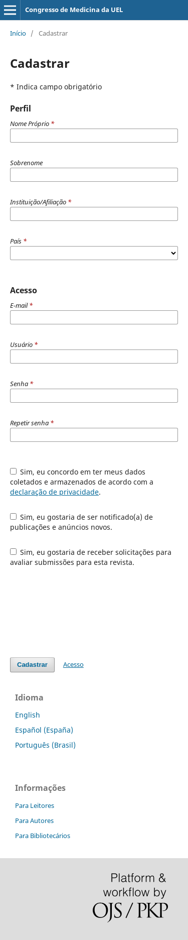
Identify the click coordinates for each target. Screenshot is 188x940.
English (27, 715)
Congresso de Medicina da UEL (74, 9)
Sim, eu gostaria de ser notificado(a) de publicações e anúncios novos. (81, 522)
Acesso (73, 664)
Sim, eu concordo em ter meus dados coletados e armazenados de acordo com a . (81, 482)
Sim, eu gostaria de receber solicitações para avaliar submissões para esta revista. (91, 557)
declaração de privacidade (54, 492)
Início (18, 33)
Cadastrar (32, 664)
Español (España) (44, 730)
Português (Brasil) (45, 745)
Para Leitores (34, 805)
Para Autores (34, 820)
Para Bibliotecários (42, 835)
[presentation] (86, 612)
